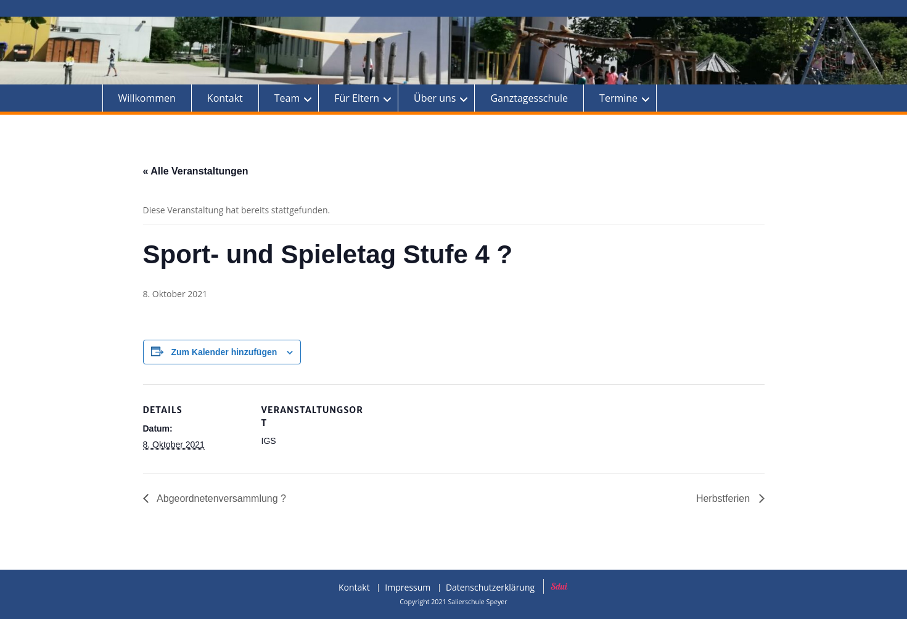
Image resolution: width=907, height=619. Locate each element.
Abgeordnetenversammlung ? (220, 498)
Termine (618, 98)
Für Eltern (356, 98)
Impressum (407, 588)
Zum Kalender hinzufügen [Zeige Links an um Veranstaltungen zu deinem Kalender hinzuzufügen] (224, 352)
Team (287, 98)
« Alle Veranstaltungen (195, 171)
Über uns (435, 98)
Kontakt (225, 98)
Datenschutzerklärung (490, 588)
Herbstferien (724, 498)
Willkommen (147, 98)
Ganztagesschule (529, 98)
